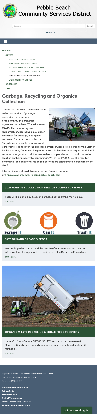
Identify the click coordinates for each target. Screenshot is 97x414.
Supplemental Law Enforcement (23, 63)
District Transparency (12, 398)
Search (90, 26)
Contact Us (50, 32)
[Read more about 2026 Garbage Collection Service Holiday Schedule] (48, 194)
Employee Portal (9, 394)
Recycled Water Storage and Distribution (27, 72)
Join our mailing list (76, 410)
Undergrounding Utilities (20, 80)
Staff (8, 88)
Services (9, 55)
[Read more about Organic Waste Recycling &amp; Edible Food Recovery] (48, 312)
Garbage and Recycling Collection (24, 76)
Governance (11, 84)
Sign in (27, 405)
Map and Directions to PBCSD (15, 387)
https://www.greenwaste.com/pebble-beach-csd (32, 174)
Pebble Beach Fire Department (22, 59)
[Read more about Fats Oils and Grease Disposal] (48, 235)
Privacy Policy (8, 391)
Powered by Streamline (12, 405)
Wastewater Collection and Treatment (26, 67)
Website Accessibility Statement (16, 402)
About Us (6, 51)
